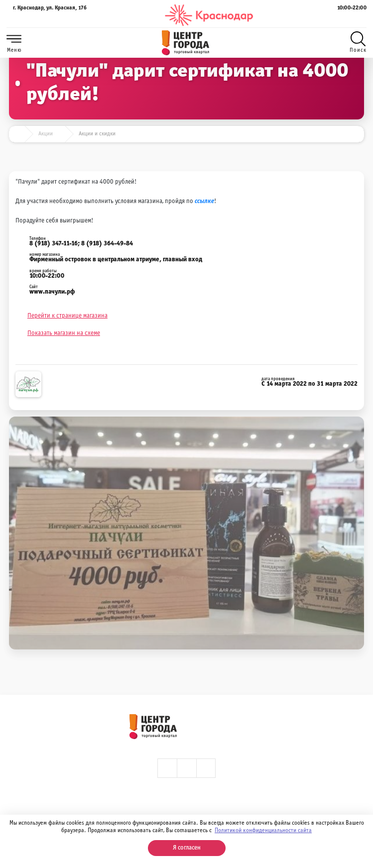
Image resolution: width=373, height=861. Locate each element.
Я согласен (187, 848)
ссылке (204, 202)
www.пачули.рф (52, 292)
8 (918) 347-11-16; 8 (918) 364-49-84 (81, 244)
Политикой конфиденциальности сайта (263, 831)
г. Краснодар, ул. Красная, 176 (46, 15)
